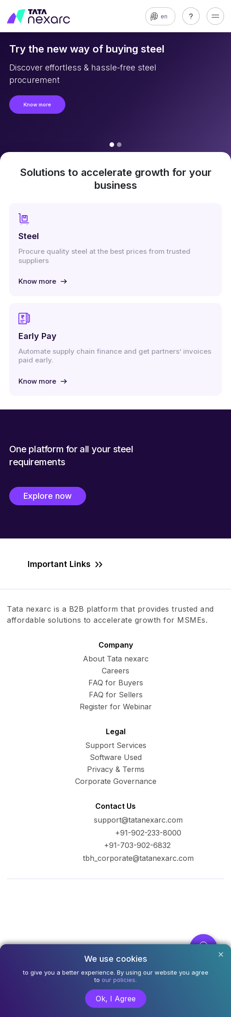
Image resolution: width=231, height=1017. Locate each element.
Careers (115, 670)
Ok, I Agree (116, 998)
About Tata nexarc (116, 658)
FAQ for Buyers (115, 682)
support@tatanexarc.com (138, 819)
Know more (37, 104)
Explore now (47, 496)
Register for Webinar (116, 706)
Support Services (115, 745)
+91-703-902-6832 (137, 845)
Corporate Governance (115, 781)
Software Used (116, 757)
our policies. (119, 979)
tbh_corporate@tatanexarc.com (138, 858)
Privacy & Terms (115, 769)
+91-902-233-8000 (148, 832)
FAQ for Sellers (116, 694)
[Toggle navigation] (215, 16)
